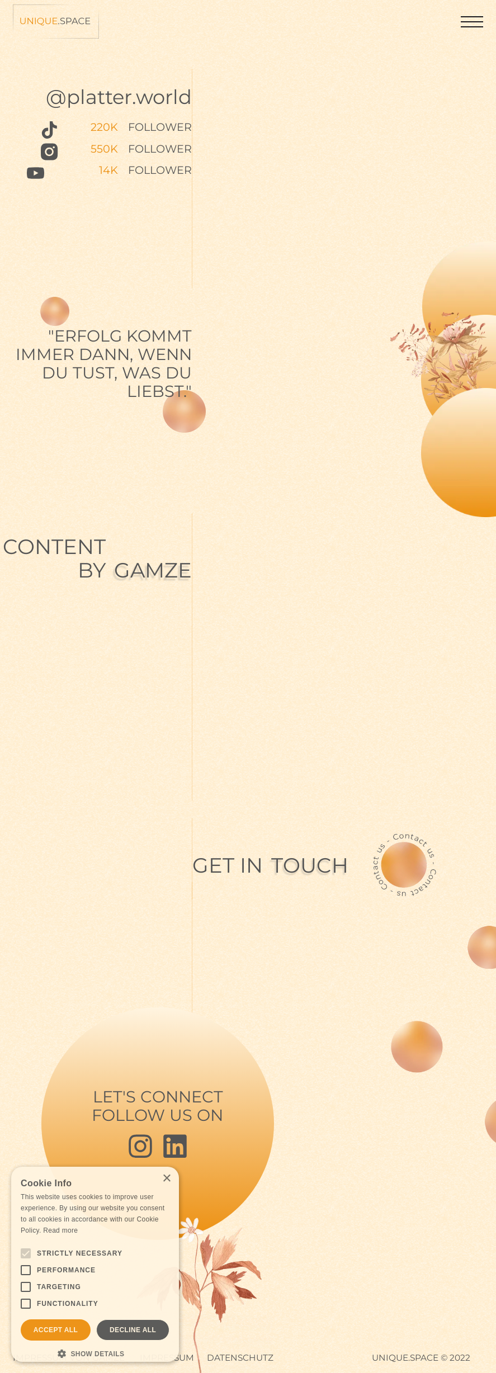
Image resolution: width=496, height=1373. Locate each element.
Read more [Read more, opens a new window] (60, 1230)
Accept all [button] (56, 1330)
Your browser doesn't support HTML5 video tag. (407, 611)
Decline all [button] (133, 1330)
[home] (56, 21)
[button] (472, 21)
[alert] (95, 1264)
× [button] (166, 1179)
